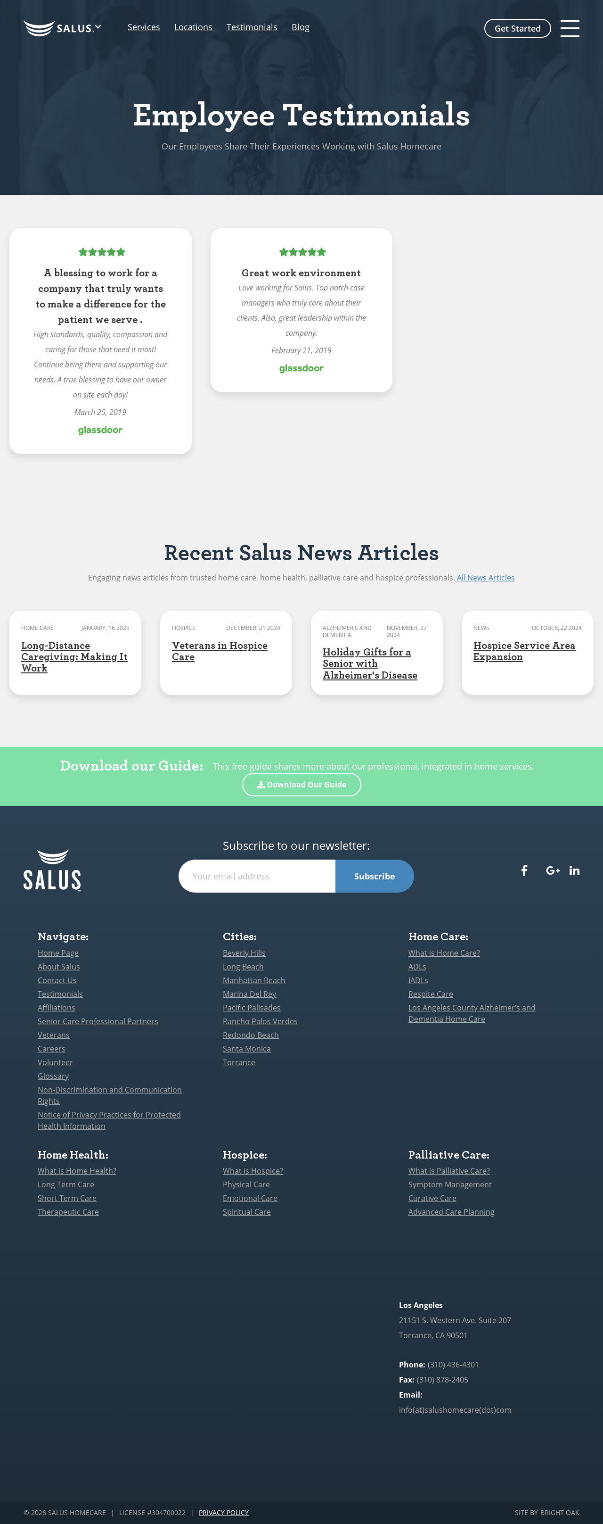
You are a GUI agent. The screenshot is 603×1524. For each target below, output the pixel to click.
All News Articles (485, 577)
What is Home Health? (77, 1171)
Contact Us (57, 980)
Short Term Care (67, 1198)
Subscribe (374, 876)
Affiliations (56, 1007)
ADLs (417, 966)
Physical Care (246, 1184)
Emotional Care (250, 1198)
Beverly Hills (244, 953)
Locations (203, 27)
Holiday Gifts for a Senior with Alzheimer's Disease (370, 662)
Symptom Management (450, 1184)
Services (144, 27)
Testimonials (270, 27)
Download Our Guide (301, 784)
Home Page (58, 953)
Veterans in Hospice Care (220, 650)
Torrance (239, 1062)
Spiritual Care (247, 1212)
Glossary (53, 1076)
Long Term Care (66, 1184)
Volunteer (55, 1062)
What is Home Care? (444, 953)
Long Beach (243, 966)
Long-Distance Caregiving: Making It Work (74, 656)
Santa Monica (247, 1049)
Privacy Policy (224, 1513)
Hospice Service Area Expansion (524, 650)
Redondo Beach (251, 1035)
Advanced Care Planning (451, 1212)
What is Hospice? (253, 1171)
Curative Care (432, 1198)
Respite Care (430, 994)
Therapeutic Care (68, 1212)
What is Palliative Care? (449, 1171)
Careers (51, 1049)
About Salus (59, 966)
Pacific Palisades (252, 1007)
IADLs (418, 980)
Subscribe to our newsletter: (296, 846)
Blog (319, 27)
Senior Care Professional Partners (98, 1021)
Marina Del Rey (249, 994)
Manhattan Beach (254, 980)
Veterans (54, 1035)
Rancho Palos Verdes (260, 1021)
